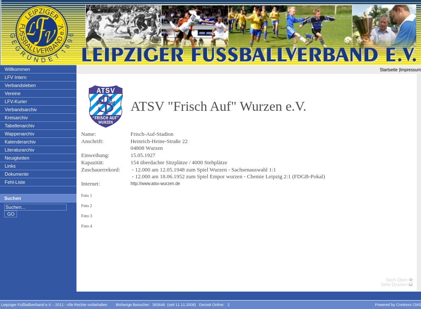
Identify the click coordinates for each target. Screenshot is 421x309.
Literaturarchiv (19, 149)
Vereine (12, 93)
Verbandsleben (20, 85)
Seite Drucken (397, 284)
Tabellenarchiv (19, 125)
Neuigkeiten (16, 157)
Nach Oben (399, 280)
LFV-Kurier (15, 101)
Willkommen (17, 69)
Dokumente (16, 174)
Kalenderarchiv (20, 141)
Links (10, 166)
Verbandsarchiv (20, 109)
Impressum (410, 69)
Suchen (12, 198)
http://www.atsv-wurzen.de (155, 183)
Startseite (389, 69)
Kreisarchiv (16, 117)
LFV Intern (15, 77)
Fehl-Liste (14, 182)
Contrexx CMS (408, 305)
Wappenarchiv (19, 133)
